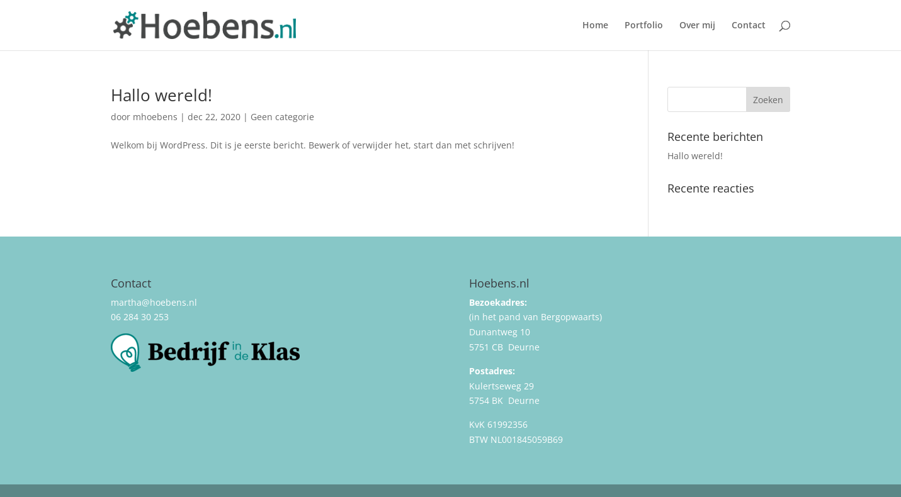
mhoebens (155, 117)
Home (595, 26)
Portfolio (644, 26)
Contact (749, 26)
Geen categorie (282, 117)
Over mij (697, 26)
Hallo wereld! (161, 95)
